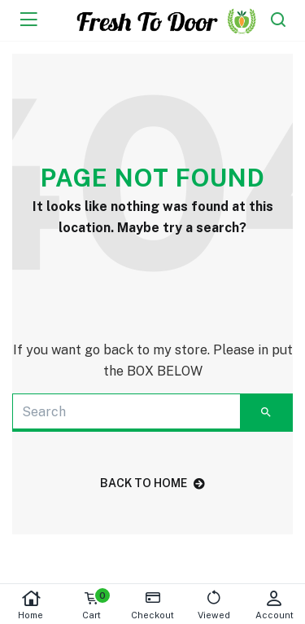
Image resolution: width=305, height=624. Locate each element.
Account (274, 605)
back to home (152, 483)
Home (30, 605)
